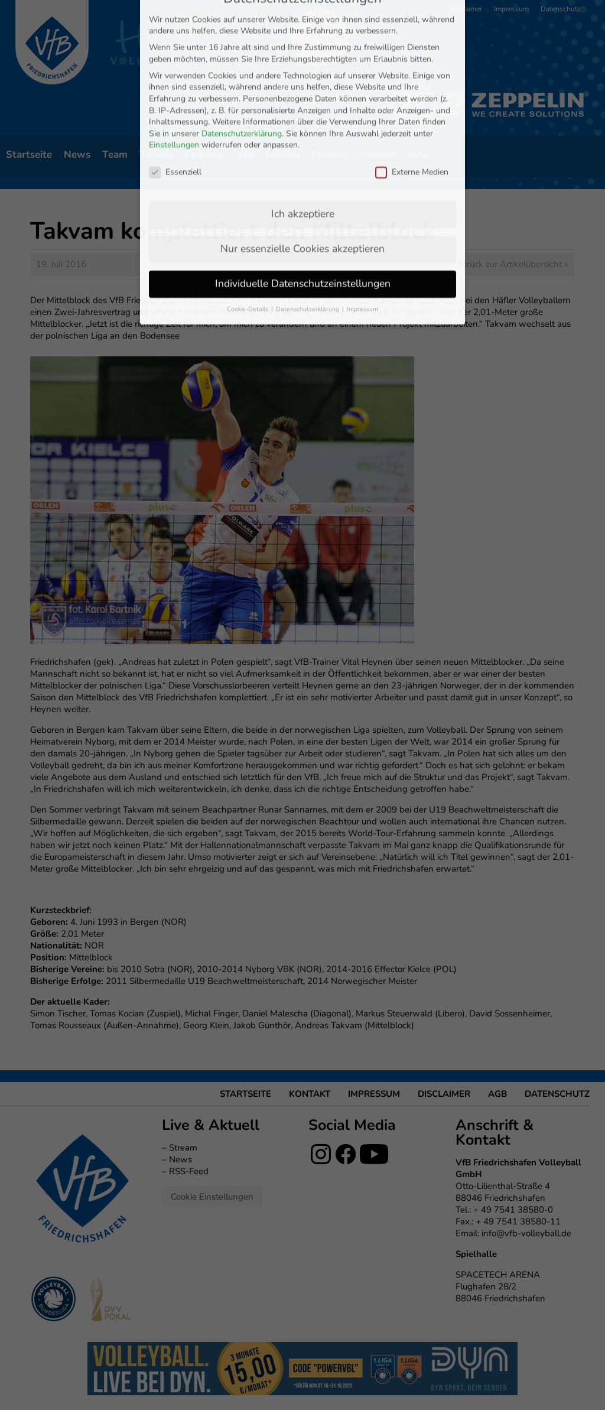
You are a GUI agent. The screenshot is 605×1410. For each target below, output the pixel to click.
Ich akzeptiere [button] (302, 106)
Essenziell (175, 64)
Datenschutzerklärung (241, 25)
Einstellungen (174, 37)
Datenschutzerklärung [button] (308, 201)
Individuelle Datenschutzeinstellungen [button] (303, 175)
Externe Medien (411, 64)
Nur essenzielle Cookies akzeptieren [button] (302, 141)
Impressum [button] (362, 201)
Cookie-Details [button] (248, 201)
